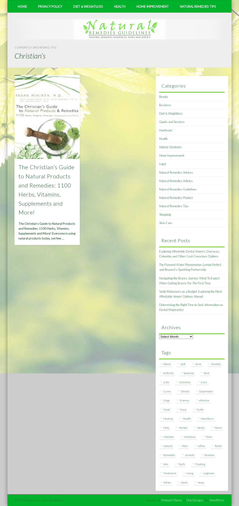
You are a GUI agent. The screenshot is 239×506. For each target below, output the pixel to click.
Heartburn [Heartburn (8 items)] (207, 418)
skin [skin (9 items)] (165, 464)
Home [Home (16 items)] (218, 427)
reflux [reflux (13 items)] (201, 446)
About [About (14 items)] (167, 364)
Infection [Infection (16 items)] (168, 437)
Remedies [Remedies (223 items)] (169, 455)
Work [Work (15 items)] (184, 482)
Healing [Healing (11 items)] (168, 418)
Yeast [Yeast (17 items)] (201, 482)
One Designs (194, 500)
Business (165, 105)
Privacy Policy (50, 6)
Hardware (165, 130)
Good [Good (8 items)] (166, 409)
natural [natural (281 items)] (167, 446)
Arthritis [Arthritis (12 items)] (168, 373)
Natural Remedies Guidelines (178, 189)
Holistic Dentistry (170, 147)
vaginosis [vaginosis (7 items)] (208, 473)
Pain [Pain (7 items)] (185, 446)
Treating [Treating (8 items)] (200, 464)
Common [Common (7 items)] (185, 382)
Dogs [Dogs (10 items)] (166, 400)
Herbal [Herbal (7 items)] (183, 427)
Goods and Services (172, 122)
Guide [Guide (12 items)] (200, 409)
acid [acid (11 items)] (183, 364)
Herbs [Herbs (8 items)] (200, 427)
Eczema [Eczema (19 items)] (184, 400)
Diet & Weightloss (88, 6)
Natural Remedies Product (176, 198)
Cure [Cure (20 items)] (204, 382)
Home (22, 6)
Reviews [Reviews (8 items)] (209, 455)
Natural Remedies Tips (198, 6)
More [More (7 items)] (209, 437)
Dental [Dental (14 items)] (185, 391)
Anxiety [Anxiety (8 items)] (216, 364)
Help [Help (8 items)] (166, 427)
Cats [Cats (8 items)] (166, 382)
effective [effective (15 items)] (204, 400)
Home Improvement (153, 6)
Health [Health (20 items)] (187, 418)
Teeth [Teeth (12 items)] (181, 464)
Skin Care (165, 223)
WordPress (217, 500)
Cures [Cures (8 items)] (167, 391)
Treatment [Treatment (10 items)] (169, 473)
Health (119, 6)
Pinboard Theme (171, 500)
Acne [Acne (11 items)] (198, 364)
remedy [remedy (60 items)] (189, 455)
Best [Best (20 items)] (206, 373)
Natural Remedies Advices (176, 172)
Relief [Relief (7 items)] (218, 446)
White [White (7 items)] (167, 482)
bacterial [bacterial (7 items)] (189, 373)
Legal (162, 164)
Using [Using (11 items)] (189, 473)
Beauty (163, 96)
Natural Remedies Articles (176, 181)
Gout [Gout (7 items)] (183, 409)
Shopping (165, 214)
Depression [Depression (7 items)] (206, 391)
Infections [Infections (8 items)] (190, 437)
